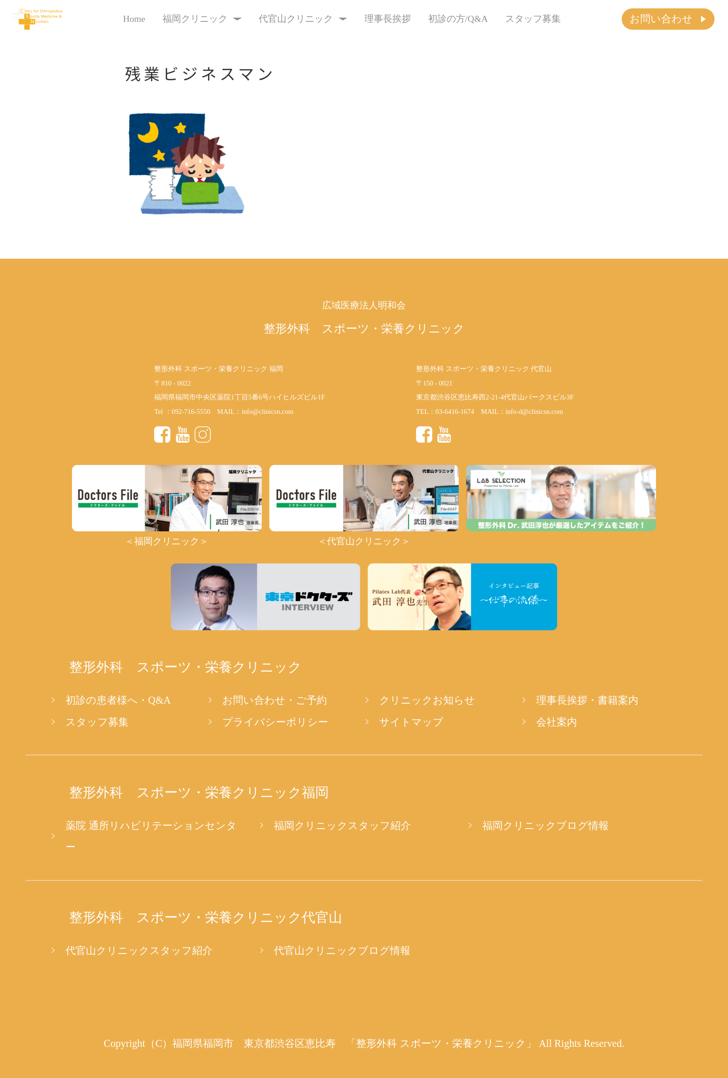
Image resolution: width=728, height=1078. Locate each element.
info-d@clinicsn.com (534, 411)
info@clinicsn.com (267, 411)
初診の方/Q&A (458, 19)
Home (134, 19)
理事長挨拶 (387, 19)
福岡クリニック (202, 19)
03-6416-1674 (455, 411)
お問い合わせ (661, 19)
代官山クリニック (303, 19)
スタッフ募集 (533, 19)
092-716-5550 (191, 411)
